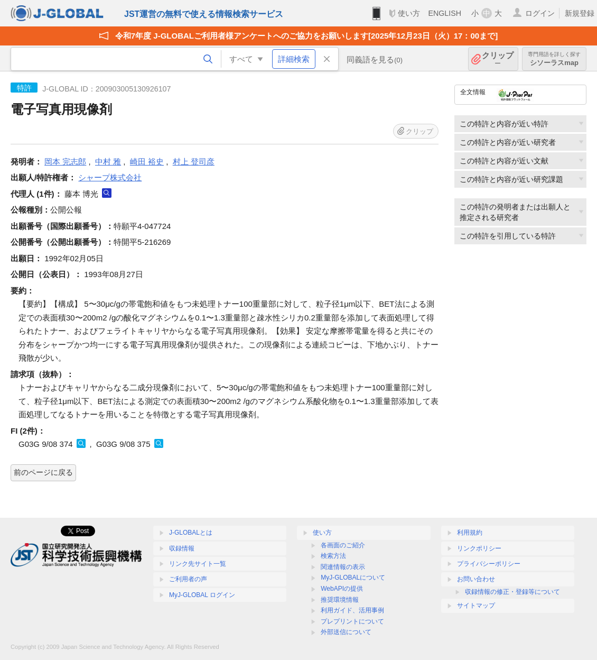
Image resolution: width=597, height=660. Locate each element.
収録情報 (181, 548)
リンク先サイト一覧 (197, 563)
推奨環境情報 (340, 599)
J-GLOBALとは (190, 532)
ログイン (540, 13)
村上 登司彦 (193, 161)
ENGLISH (444, 13)
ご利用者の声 (188, 579)
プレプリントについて (352, 621)
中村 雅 (108, 161)
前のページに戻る (43, 472)
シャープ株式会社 (110, 177)
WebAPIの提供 (342, 588)
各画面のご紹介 (343, 545)
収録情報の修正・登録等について (512, 591)
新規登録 (579, 13)
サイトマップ (476, 605)
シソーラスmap (554, 59)
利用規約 (469, 532)
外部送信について (346, 632)
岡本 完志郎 (65, 161)
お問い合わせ (476, 579)
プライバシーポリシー (488, 563)
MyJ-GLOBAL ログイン (202, 595)
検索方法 (333, 556)
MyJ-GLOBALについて (353, 577)
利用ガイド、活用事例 (352, 610)
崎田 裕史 (147, 161)
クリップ (498, 59)
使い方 (409, 13)
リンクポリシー (479, 548)
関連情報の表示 (343, 567)
